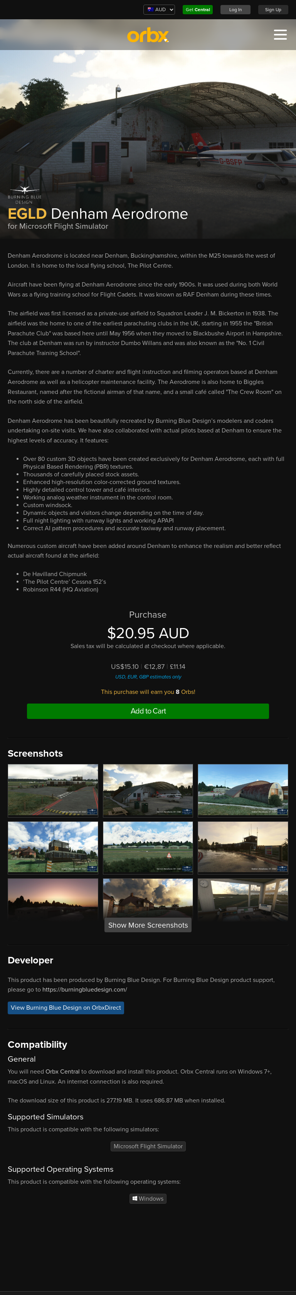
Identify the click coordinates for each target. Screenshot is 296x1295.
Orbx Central (62, 1072)
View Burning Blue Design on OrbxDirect (66, 1008)
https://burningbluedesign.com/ (84, 989)
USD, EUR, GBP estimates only (148, 677)
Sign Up (273, 9)
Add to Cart (148, 711)
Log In (235, 9)
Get (198, 9)
